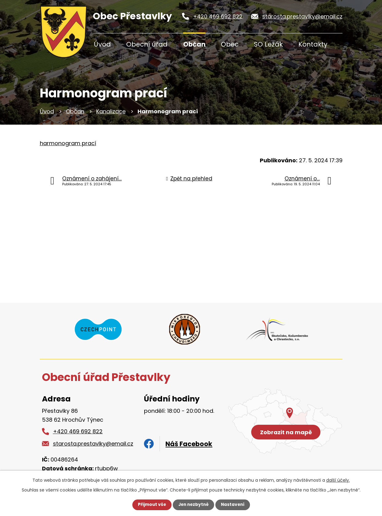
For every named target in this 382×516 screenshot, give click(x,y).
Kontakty (312, 44)
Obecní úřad (147, 44)
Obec (230, 44)
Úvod (102, 44)
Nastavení (234, 505)
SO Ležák (268, 44)
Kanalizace (111, 111)
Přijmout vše (150, 505)
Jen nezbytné (193, 505)
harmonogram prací (68, 143)
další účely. (338, 480)
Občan (194, 44)
